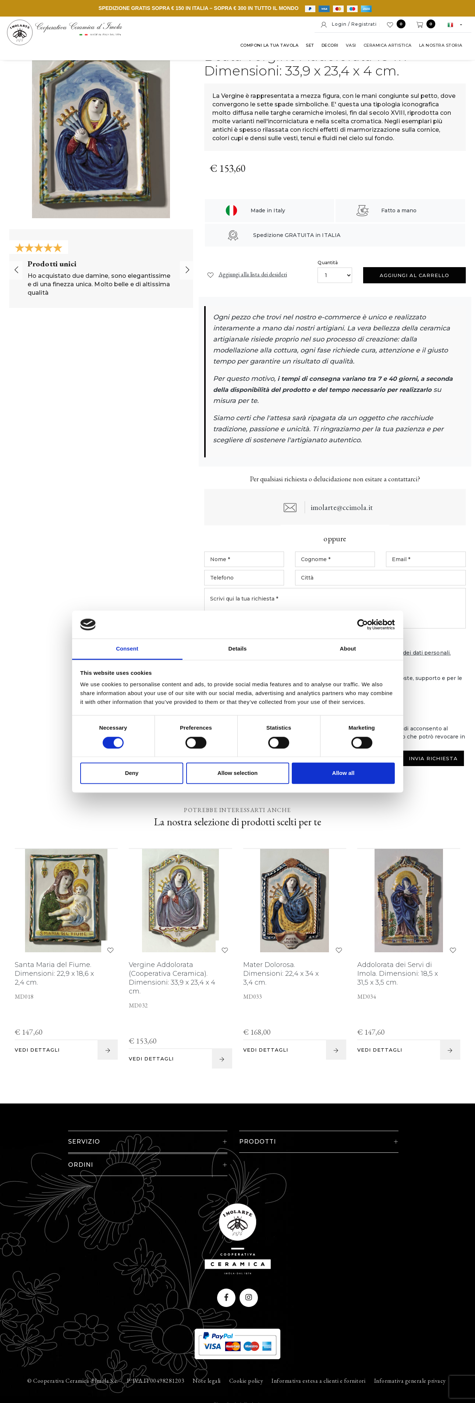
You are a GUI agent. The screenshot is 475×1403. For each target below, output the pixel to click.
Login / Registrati (348, 24)
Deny (132, 773)
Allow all (343, 773)
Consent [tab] (127, 649)
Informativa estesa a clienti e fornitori (318, 1359)
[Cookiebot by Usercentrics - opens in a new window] (362, 624)
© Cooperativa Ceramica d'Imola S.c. (72, 1359)
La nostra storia (438, 47)
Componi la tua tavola (267, 47)
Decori (327, 47)
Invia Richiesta (433, 759)
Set (308, 47)
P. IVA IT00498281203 (155, 1359)
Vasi (349, 47)
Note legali (207, 1359)
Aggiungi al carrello (414, 275)
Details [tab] (237, 649)
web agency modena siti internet (237, 1382)
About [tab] (348, 649)
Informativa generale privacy (410, 1359)
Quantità (328, 262)
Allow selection (237, 773)
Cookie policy (246, 1359)
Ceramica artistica (385, 47)
